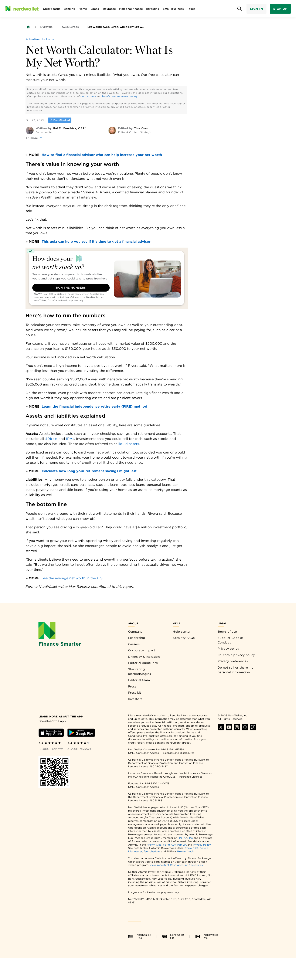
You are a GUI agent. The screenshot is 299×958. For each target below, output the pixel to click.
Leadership (136, 637)
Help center (182, 631)
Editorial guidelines (143, 663)
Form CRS (155, 844)
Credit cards (51, 8)
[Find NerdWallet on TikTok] (253, 729)
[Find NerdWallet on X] (221, 729)
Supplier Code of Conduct (230, 640)
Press (132, 686)
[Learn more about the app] (60, 716)
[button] (34, 138)
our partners (88, 96)
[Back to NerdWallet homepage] (28, 27)
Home (83, 8)
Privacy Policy (202, 844)
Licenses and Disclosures (178, 752)
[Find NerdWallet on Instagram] (237, 729)
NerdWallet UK (173, 936)
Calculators (70, 27)
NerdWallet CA (206, 936)
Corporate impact (141, 650)
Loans (95, 8)
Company (135, 631)
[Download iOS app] (51, 733)
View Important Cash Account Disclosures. (176, 865)
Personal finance (131, 8)
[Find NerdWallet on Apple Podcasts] (245, 729)
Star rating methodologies (139, 671)
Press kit (134, 692)
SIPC (190, 837)
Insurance (109, 8)
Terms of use (227, 631)
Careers (134, 644)
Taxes (191, 8)
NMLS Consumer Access (143, 752)
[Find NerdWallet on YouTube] (229, 729)
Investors (135, 699)
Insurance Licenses (190, 776)
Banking (69, 8)
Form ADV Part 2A (175, 844)
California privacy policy (236, 655)
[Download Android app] (81, 733)
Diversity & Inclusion (144, 656)
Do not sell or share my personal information (235, 670)
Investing (152, 8)
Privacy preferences (233, 661)
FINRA (181, 837)
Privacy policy (228, 648)
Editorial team (139, 680)
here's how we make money (119, 96)
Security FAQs (184, 637)
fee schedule (152, 851)
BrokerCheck (185, 851)
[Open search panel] (239, 9)
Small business (173, 8)
